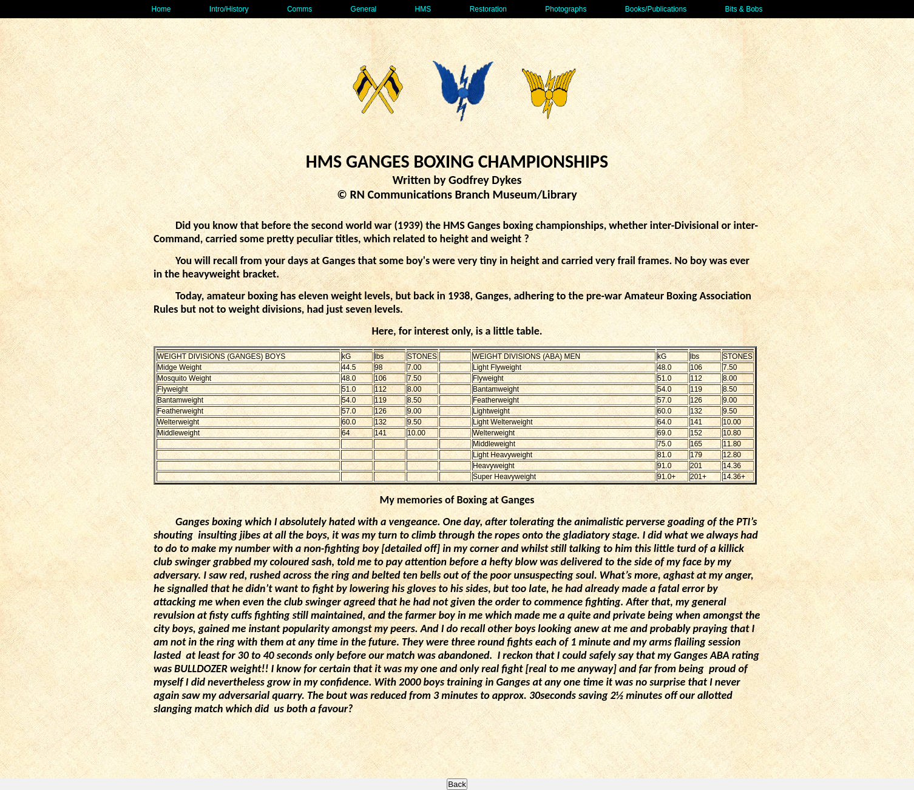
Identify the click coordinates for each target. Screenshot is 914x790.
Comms (299, 9)
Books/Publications (655, 9)
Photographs (565, 9)
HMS (423, 9)
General (364, 9)
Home (161, 9)
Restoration (488, 9)
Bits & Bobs (743, 9)
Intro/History (229, 9)
